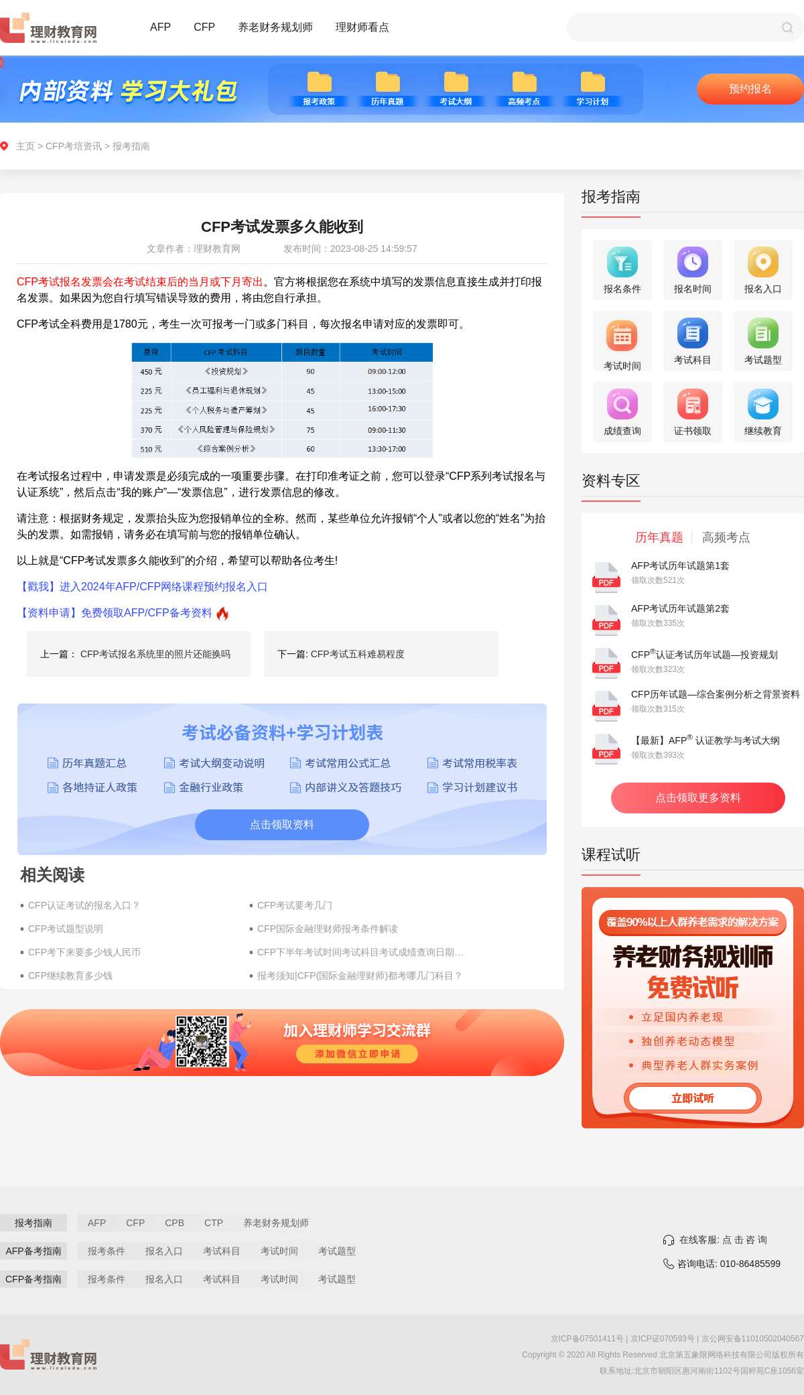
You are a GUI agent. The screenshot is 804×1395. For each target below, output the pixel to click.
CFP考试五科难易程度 (358, 654)
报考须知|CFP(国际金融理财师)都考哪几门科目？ (360, 975)
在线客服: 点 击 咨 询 (723, 1239)
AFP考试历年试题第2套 (680, 608)
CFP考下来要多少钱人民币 (84, 952)
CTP (213, 1222)
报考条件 (106, 1251)
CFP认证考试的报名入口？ (84, 905)
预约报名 (750, 88)
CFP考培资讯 (74, 146)
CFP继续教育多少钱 (70, 975)
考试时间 (279, 1251)
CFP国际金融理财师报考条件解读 (327, 928)
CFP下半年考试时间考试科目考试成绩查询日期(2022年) (361, 952)
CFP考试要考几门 (294, 905)
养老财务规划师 (275, 27)
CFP (204, 27)
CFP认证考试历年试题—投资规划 (704, 654)
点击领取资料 (282, 824)
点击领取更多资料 (698, 797)
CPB (174, 1222)
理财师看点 (362, 27)
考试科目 (222, 1251)
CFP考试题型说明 (65, 928)
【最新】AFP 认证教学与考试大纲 (705, 740)
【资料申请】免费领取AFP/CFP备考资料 (114, 612)
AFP (160, 27)
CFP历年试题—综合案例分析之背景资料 (715, 694)
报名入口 (164, 1251)
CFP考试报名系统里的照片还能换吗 (155, 654)
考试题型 (337, 1251)
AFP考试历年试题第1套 (680, 565)
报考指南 (131, 146)
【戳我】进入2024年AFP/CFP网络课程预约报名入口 (142, 586)
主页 (25, 146)
